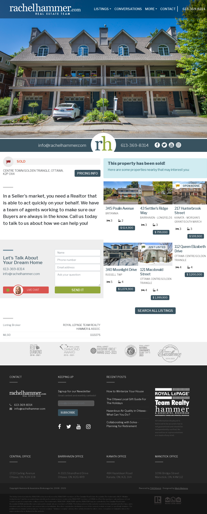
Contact (168, 9)
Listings (101, 9)
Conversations (128, 9)
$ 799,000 (161, 232)
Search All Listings (155, 311)
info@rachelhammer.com (21, 274)
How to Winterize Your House (125, 391)
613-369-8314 (194, 9)
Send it (78, 290)
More (150, 9)
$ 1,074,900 (125, 289)
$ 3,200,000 (194, 274)
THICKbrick (155, 488)
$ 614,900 (126, 227)
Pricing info (87, 173)
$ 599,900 (195, 236)
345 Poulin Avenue (120, 208)
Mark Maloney (181, 488)
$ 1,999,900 (160, 297)
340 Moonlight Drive (121, 270)
